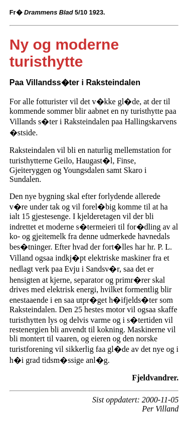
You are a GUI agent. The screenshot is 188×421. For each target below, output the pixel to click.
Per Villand (160, 408)
